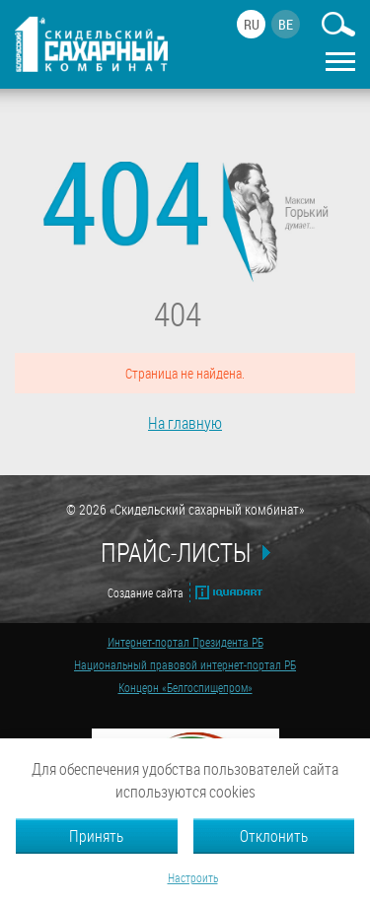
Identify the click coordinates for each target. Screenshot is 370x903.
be (285, 24)
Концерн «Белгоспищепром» (185, 687)
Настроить (193, 877)
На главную (185, 422)
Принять (96, 835)
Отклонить (274, 835)
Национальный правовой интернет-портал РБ (185, 664)
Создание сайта (146, 592)
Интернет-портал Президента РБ (185, 642)
